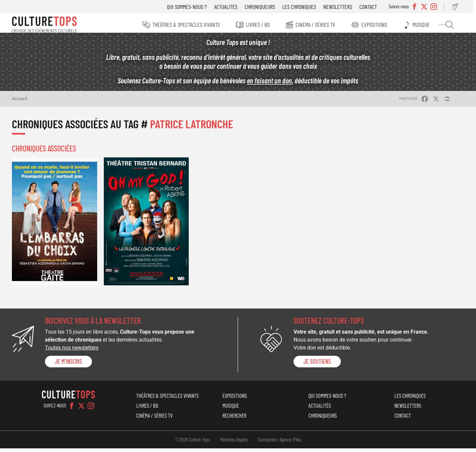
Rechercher (453, 24)
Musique (425, 24)
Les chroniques (304, 6)
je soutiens (317, 365)
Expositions (378, 24)
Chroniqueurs (265, 6)
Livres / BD (260, 24)
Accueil (19, 102)
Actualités (230, 6)
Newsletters (342, 6)
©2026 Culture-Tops (192, 443)
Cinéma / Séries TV (318, 24)
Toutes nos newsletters (72, 351)
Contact (373, 6)
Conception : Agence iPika (279, 443)
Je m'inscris (68, 365)
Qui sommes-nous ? (192, 6)
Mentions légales (234, 443)
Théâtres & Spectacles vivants (187, 24)
